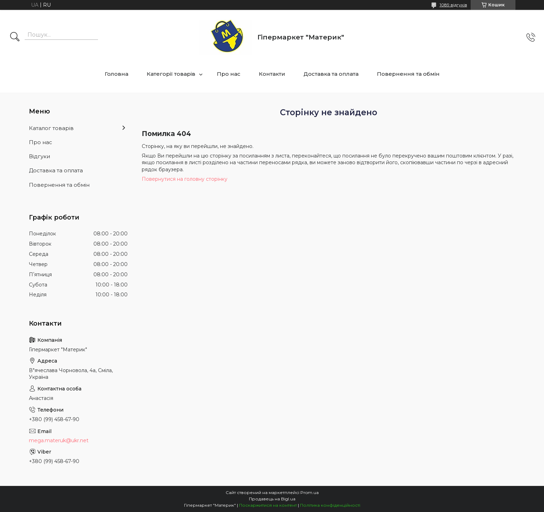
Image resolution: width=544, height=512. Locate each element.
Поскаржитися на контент (268, 505)
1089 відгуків (453, 4)
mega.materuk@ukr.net (58, 440)
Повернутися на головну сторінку (184, 179)
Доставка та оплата (331, 73)
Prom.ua (309, 492)
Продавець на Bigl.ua (272, 498)
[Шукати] (15, 37)
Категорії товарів (171, 73)
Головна (116, 73)
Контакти (272, 73)
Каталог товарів (51, 128)
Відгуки (39, 156)
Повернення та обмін (408, 73)
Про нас (228, 73)
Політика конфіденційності (330, 505)
